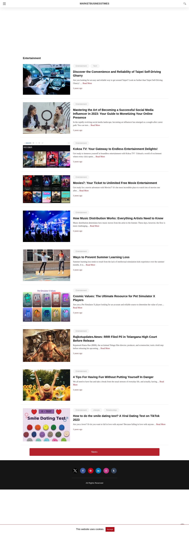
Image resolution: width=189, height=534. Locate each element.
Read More (87, 83)
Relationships (111, 410)
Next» (94, 452)
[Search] (184, 3)
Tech (95, 66)
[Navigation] (3, 3)
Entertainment (81, 66)
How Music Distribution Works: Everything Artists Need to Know (118, 218)
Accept (110, 529)
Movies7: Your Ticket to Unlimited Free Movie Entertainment (115, 183)
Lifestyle (96, 410)
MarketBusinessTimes (94, 3)
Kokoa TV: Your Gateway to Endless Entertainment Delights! (115, 149)
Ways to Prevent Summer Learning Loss (101, 257)
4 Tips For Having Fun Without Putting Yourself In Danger (113, 377)
